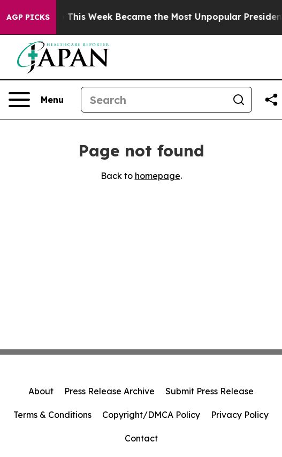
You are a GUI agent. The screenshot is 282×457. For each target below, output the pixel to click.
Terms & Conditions (52, 414)
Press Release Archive (109, 391)
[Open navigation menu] (36, 99)
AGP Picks (28, 17)
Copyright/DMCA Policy (151, 414)
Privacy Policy (240, 414)
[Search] (153, 99)
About (41, 391)
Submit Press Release (209, 391)
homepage (157, 175)
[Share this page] (271, 99)
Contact (141, 438)
